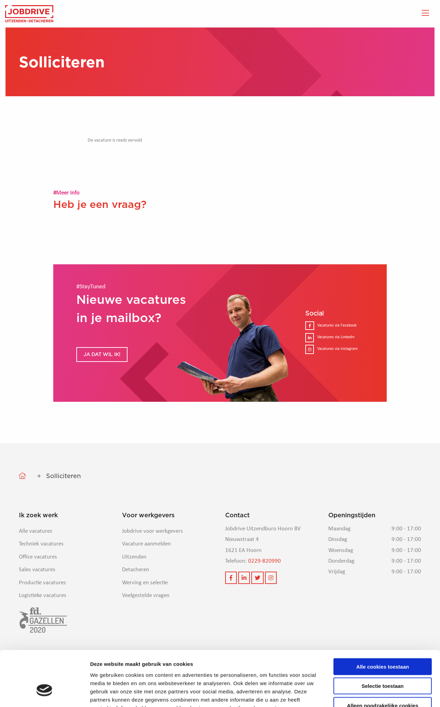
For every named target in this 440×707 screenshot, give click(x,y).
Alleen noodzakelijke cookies (382, 663)
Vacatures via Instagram (331, 349)
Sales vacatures (37, 570)
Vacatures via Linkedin (329, 337)
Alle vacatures (35, 531)
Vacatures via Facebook (330, 325)
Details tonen (371, 693)
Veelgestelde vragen (145, 595)
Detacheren (135, 570)
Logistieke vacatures (42, 595)
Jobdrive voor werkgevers (152, 531)
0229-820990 (264, 561)
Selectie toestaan (383, 644)
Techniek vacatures (41, 544)
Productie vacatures (42, 583)
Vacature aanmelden (146, 544)
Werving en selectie (145, 583)
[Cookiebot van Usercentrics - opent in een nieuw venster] (44, 693)
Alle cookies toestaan (382, 624)
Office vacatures (38, 557)
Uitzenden (134, 557)
